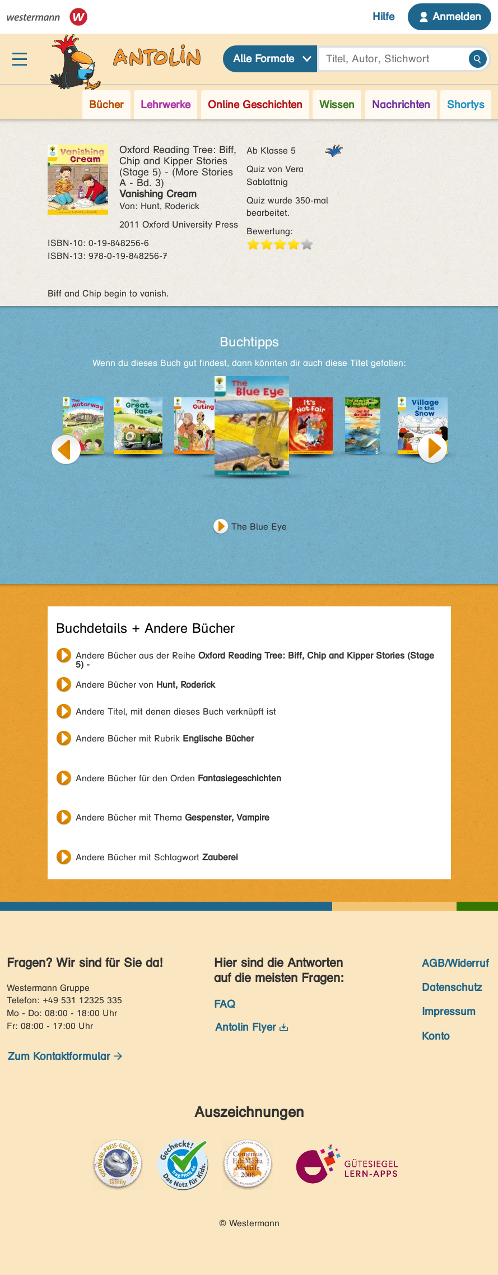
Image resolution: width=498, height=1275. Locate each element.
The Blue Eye (259, 526)
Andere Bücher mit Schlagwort (157, 857)
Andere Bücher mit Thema (172, 817)
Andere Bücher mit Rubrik (165, 738)
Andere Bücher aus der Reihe (255, 657)
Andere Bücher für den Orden (178, 778)
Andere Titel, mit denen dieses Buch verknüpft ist (176, 711)
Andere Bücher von (145, 684)
